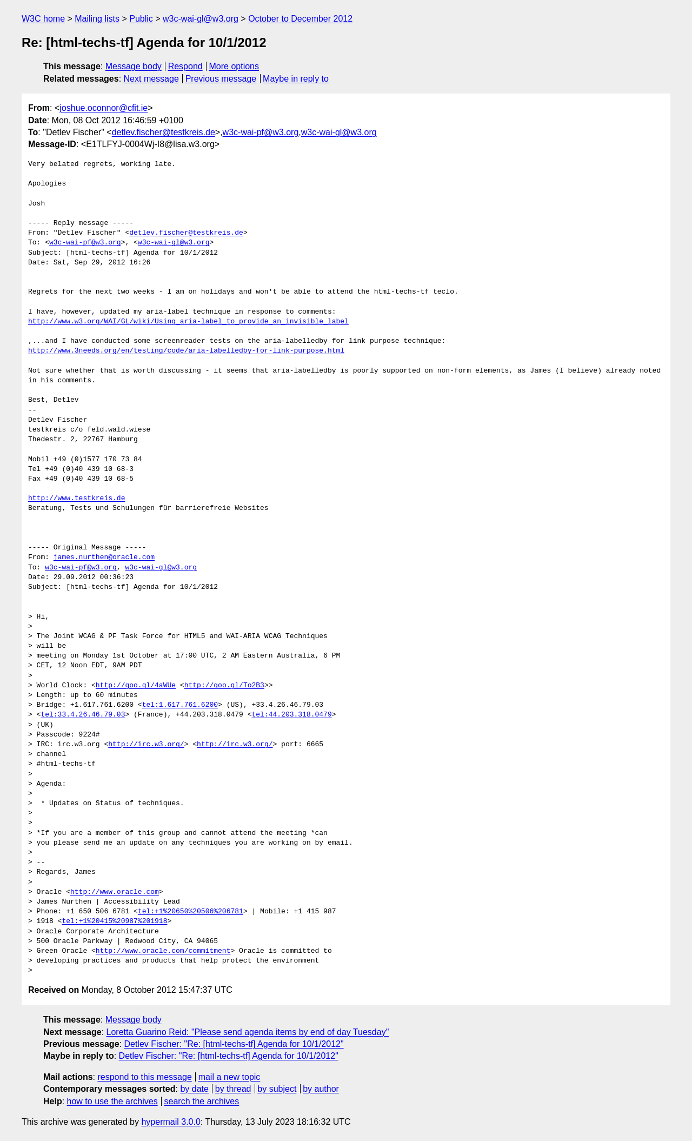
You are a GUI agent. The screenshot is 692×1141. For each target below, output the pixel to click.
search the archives (201, 1101)
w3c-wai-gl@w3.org (200, 18)
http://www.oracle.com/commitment (163, 951)
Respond (185, 66)
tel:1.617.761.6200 (180, 705)
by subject (276, 1088)
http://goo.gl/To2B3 (224, 686)
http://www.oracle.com (114, 892)
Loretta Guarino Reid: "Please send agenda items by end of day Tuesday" (248, 1032)
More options (234, 66)
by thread (233, 1088)
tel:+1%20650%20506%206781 (190, 912)
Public (141, 18)
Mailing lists (97, 18)
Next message (151, 78)
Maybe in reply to (296, 78)
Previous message (221, 78)
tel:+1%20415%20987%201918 (114, 921)
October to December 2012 (300, 18)
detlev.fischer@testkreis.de (163, 132)
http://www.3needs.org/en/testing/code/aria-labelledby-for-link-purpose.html (186, 351)
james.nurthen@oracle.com (104, 557)
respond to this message (144, 1077)
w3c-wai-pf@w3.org (261, 132)
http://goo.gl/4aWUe (136, 686)
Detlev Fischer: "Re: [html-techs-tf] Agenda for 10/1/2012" (233, 1044)
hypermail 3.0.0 (170, 1121)
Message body (133, 66)
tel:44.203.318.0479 (291, 715)
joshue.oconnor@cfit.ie (103, 107)
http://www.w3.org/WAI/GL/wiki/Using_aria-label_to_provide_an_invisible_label (188, 322)
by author (321, 1088)
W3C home (43, 18)
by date (194, 1088)
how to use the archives (112, 1101)
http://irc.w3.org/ (146, 744)
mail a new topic (229, 1077)
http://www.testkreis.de (76, 498)
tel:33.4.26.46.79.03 (83, 715)
